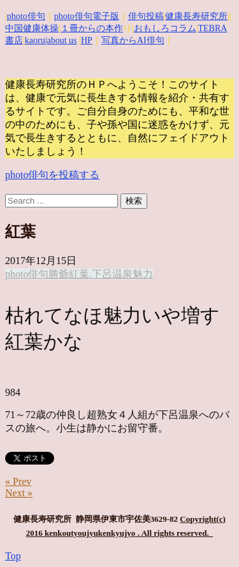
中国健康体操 (32, 28)
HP (86, 40)
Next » (19, 492)
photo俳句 (26, 16)
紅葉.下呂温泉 (101, 274)
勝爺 (58, 274)
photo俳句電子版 (86, 16)
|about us (61, 40)
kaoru (35, 40)
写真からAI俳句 (132, 40)
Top (13, 555)
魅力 (143, 274)
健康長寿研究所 (196, 16)
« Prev (18, 481)
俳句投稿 (146, 16)
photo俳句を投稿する (52, 174)
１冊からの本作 (92, 28)
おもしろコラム (165, 28)
